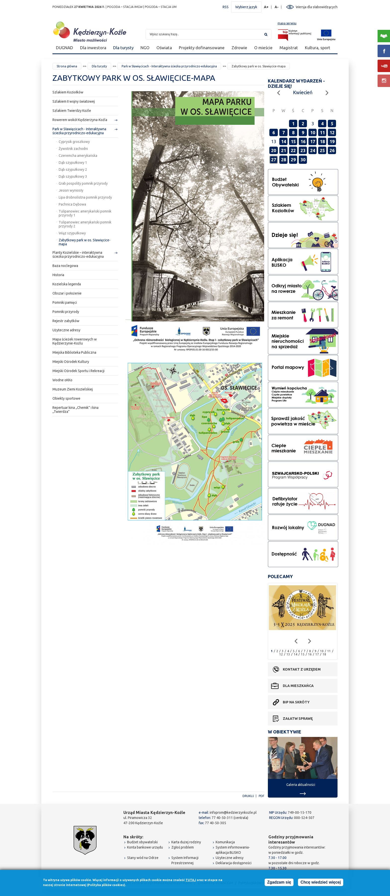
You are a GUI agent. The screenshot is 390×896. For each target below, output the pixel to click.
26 (332, 150)
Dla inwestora (93, 47)
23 (302, 150)
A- (277, 7)
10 (312, 132)
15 (293, 141)
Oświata (164, 47)
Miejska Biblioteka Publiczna (74, 352)
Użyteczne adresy (66, 330)
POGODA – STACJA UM (161, 6)
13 (288, 654)
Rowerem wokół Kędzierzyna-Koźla (79, 120)
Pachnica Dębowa (72, 204)
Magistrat (289, 47)
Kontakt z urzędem (302, 669)
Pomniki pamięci (64, 302)
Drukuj (248, 796)
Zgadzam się (279, 882)
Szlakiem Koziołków (67, 92)
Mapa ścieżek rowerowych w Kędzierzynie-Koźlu (74, 341)
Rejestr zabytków (65, 321)
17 (312, 141)
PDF (261, 796)
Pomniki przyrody (65, 312)
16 (302, 141)
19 (332, 141)
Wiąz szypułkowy (72, 233)
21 (283, 150)
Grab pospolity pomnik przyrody (83, 183)
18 (322, 141)
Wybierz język (246, 7)
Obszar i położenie (67, 293)
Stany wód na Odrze (142, 858)
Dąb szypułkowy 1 (73, 163)
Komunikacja (225, 842)
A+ (266, 7)
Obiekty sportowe (66, 398)
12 (332, 132)
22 (293, 150)
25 (322, 150)
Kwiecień (302, 92)
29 (293, 159)
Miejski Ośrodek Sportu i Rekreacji (78, 371)
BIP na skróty (296, 702)
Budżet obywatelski (142, 842)
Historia (58, 275)
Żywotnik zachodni (73, 149)
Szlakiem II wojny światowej (73, 101)
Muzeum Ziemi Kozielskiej (72, 389)
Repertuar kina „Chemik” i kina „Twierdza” (75, 410)
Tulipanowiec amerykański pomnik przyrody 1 (85, 213)
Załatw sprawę (298, 719)
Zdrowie (239, 47)
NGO (145, 47)
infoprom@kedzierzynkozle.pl (233, 812)
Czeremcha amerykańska (78, 156)
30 (302, 159)
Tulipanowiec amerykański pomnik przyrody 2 (85, 224)
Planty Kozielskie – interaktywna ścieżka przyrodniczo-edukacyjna (78, 254)
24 (312, 150)
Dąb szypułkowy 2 (73, 169)
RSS (226, 7)
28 (283, 159)
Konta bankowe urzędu (145, 847)
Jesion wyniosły (71, 190)
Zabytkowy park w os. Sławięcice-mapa (84, 242)
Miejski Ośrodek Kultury (70, 362)
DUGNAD (64, 47)
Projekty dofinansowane (202, 47)
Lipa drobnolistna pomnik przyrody (85, 197)
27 (273, 159)
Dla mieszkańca (298, 686)
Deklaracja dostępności (233, 863)
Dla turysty (123, 47)
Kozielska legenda (66, 284)
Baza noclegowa (65, 266)
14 (283, 141)
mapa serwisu (287, 23)
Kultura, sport (317, 47)
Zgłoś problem (182, 847)
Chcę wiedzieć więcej (320, 882)
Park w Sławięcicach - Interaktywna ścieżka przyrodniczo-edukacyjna (169, 66)
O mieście (263, 47)
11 (322, 132)
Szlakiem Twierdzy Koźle (71, 111)
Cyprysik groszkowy (74, 142)
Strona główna (67, 66)
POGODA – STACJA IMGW (125, 6)
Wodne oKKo (62, 380)
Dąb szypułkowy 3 (73, 176)
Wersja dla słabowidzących (317, 7)
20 (273, 150)
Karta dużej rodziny (186, 842)
